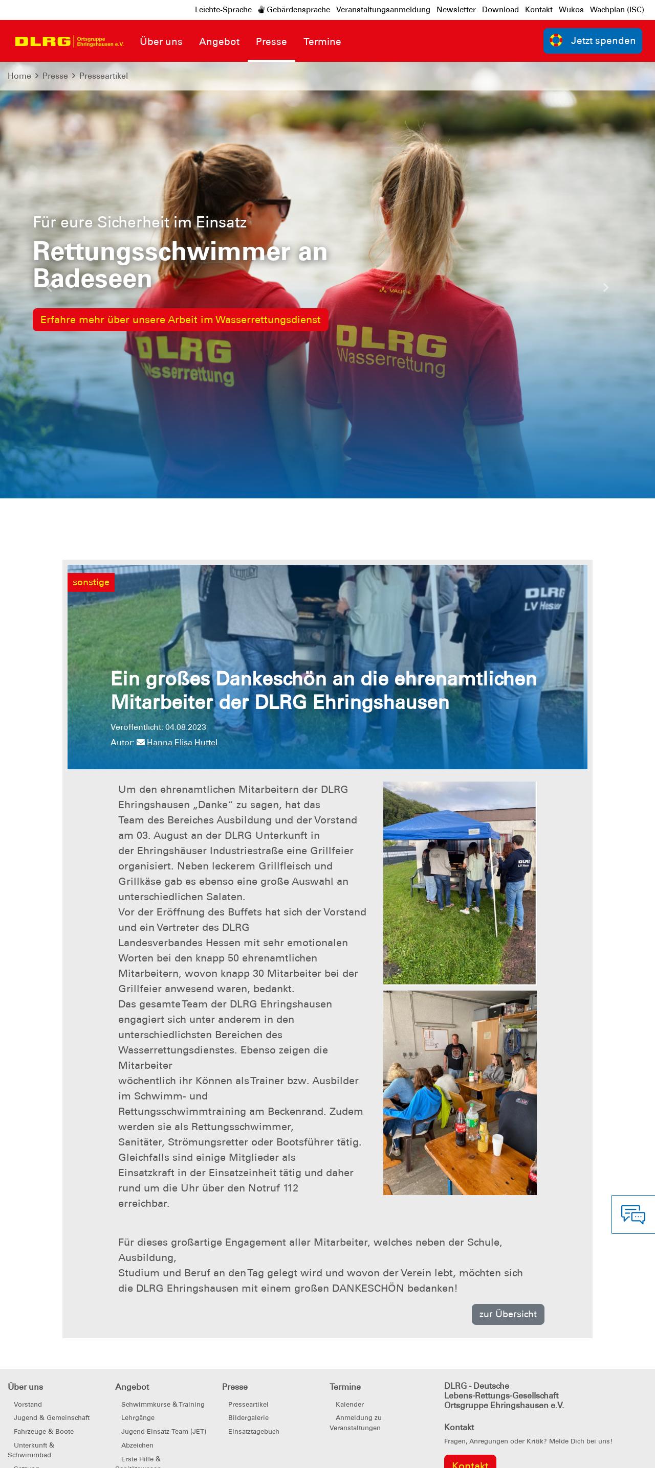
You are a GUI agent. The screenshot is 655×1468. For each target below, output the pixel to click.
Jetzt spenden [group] (593, 40)
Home (19, 76)
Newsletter (456, 9)
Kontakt (539, 9)
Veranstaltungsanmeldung (383, 9)
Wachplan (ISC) (617, 9)
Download (500, 9)
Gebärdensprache (294, 9)
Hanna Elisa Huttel (177, 742)
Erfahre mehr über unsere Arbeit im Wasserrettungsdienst (180, 319)
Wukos (571, 9)
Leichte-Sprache (223, 9)
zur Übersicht (508, 1314)
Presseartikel (103, 76)
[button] (49, 290)
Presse (55, 76)
